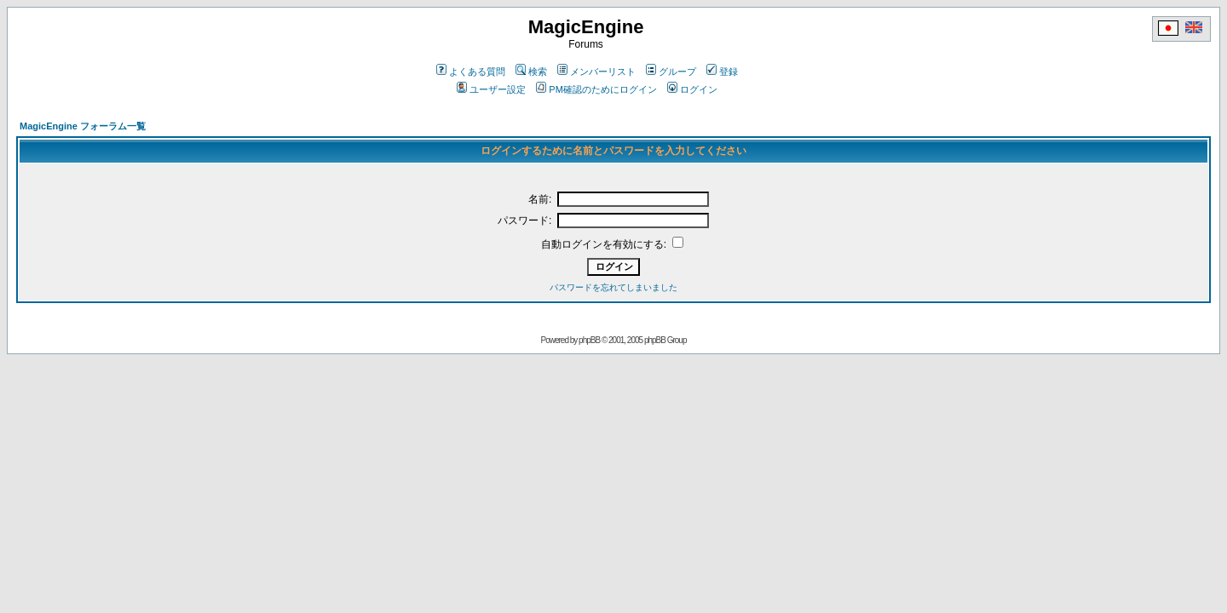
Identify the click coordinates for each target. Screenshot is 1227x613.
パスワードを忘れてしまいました (613, 287)
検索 (531, 71)
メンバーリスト (596, 71)
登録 (722, 71)
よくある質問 (470, 71)
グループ (671, 71)
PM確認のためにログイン (596, 89)
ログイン (692, 89)
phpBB (589, 340)
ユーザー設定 (491, 89)
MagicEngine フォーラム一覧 (83, 126)
